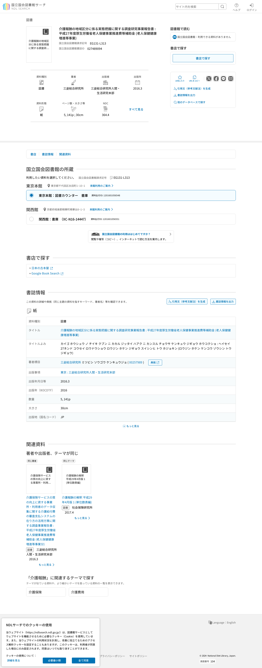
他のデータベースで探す (189, 102)
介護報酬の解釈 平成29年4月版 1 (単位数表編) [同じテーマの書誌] (77, 499)
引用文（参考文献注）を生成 (192, 88)
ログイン (252, 6)
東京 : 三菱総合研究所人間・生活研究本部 (88, 372)
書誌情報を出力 (184, 95)
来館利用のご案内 (102, 185)
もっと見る (47, 565)
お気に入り (179, 78)
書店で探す (203, 58)
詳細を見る (13, 660)
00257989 (135, 362)
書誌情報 (47, 154)
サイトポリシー (138, 656)
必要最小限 (54, 660)
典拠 (155, 362)
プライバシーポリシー (112, 656)
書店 (33, 154)
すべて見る (136, 109)
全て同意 (83, 660)
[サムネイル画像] (41, 479)
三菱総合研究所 (71, 362)
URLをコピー (194, 78)
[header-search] (200, 6)
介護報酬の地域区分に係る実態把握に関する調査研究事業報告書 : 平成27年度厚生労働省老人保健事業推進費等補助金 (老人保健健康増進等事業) (146, 332)
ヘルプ (236, 6)
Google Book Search (47, 273)
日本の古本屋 (42, 268)
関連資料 (65, 154)
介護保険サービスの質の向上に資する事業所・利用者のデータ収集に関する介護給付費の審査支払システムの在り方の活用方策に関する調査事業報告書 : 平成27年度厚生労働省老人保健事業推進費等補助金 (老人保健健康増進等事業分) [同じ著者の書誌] (41, 520)
